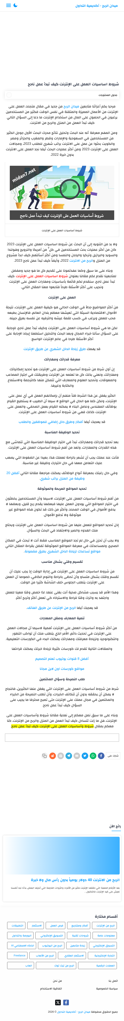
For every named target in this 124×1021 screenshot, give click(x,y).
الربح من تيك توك (64, 965)
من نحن (57, 980)
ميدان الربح (71, 106)
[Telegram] (69, 756)
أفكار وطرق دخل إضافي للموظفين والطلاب (51, 422)
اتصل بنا (113, 980)
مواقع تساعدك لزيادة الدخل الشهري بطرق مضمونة (62, 551)
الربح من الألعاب (45, 955)
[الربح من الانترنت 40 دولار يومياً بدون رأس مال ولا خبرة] (61, 855)
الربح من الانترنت (81, 260)
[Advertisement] (62, 45)
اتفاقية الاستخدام (51, 988)
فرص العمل (56, 925)
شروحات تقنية (80, 935)
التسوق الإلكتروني (104, 945)
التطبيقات (17, 925)
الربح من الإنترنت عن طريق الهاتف (51, 608)
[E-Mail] (77, 756)
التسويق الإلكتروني (51, 935)
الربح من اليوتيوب (52, 945)
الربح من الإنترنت (106, 925)
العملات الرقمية (105, 965)
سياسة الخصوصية (107, 988)
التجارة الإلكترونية (104, 955)
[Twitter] (85, 756)
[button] (15, 5)
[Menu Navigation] (8, 6)
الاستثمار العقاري (74, 955)
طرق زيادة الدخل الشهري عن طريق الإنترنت (55, 349)
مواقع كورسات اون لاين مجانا (62, 669)
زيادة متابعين (77, 945)
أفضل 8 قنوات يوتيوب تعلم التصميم (62, 659)
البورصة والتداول (21, 935)
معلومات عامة (106, 935)
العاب (28, 965)
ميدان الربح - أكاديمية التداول (96, 6)
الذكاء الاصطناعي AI (22, 945)
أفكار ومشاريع (80, 925)
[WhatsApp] (93, 756)
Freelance (19, 955)
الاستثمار (37, 925)
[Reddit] (53, 756)
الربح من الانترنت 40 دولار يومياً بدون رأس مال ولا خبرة (75, 880)
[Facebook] (101, 756)
